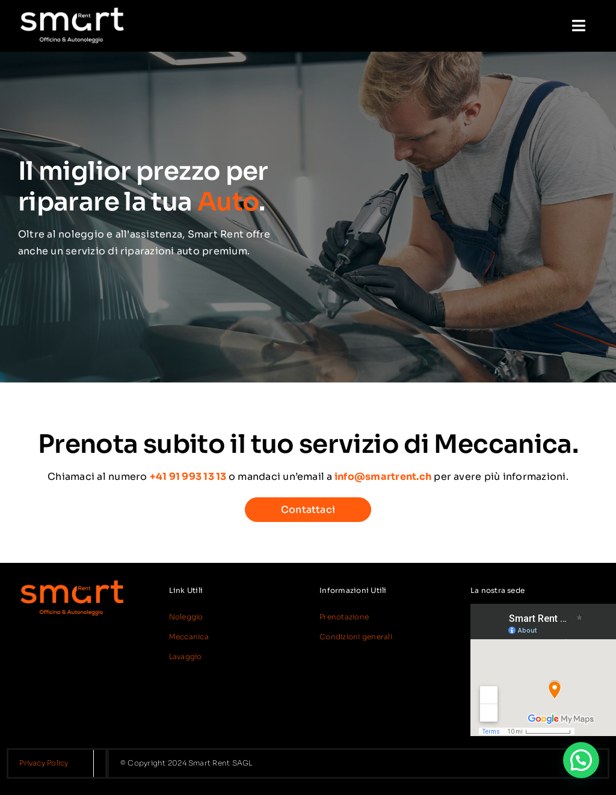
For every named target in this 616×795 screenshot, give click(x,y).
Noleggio (186, 616)
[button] (581, 760)
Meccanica (189, 636)
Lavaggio (185, 656)
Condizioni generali (355, 636)
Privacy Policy (43, 762)
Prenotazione (344, 616)
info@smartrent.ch (382, 476)
